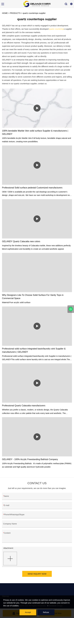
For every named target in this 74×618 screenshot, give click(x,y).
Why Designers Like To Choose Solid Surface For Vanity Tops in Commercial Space (33, 296)
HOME (5, 13)
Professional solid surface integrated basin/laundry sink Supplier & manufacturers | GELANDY (34, 350)
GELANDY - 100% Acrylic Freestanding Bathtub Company (30, 459)
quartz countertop (56, 29)
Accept (28, 612)
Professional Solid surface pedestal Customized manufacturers (32, 187)
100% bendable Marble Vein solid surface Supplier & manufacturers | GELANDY (35, 132)
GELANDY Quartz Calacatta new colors (21, 241)
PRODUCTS (15, 13)
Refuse (46, 612)
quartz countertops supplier (34, 13)
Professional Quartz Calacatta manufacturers (23, 405)
